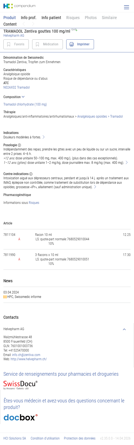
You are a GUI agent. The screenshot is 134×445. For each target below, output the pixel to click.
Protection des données (79, 438)
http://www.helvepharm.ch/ (29, 359)
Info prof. (28, 17)
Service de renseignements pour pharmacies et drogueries (61, 374)
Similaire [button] (109, 17)
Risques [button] (73, 17)
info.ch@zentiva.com (26, 355)
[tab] (67, 97)
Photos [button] (91, 17)
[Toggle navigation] (126, 7)
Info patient (51, 17)
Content (10, 24)
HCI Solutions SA (14, 438)
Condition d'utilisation (45, 438)
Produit (9, 17)
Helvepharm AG (13, 35)
